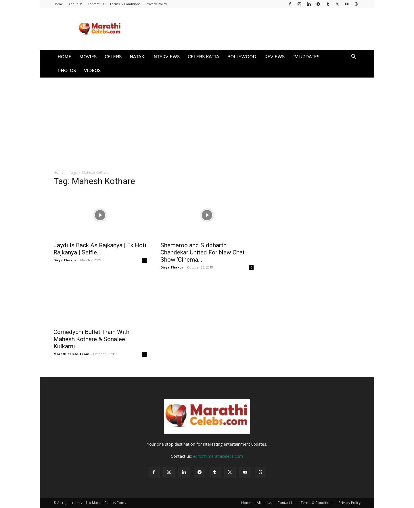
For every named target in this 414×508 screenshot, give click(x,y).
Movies (88, 56)
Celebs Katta (203, 56)
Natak (137, 56)
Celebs (113, 56)
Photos (66, 70)
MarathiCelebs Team (71, 354)
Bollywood (241, 56)
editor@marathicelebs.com (218, 456)
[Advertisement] (206, 120)
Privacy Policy (156, 4)
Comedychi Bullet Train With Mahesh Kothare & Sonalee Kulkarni (91, 339)
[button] (354, 57)
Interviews (166, 56)
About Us (75, 4)
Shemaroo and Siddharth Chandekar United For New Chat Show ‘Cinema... (202, 252)
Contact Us (96, 4)
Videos (92, 70)
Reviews (274, 56)
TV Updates (306, 56)
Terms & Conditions (125, 4)
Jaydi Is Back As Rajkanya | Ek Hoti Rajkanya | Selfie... (99, 249)
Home (58, 4)
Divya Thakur (64, 260)
